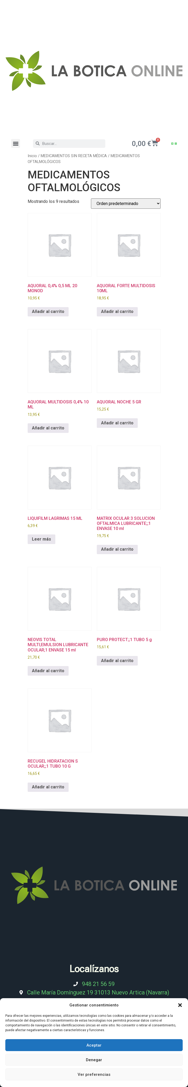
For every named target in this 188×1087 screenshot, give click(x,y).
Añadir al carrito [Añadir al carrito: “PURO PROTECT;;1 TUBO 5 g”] (117, 660)
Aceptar (94, 1045)
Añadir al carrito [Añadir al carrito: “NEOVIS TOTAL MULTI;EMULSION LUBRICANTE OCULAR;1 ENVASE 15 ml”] (48, 670)
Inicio (32, 155)
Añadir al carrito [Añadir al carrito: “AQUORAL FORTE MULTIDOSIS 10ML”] (117, 311)
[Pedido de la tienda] (126, 203)
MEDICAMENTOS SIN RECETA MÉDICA (74, 155)
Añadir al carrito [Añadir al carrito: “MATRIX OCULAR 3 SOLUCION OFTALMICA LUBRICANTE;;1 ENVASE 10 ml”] (117, 549)
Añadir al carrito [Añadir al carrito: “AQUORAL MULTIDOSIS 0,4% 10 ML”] (48, 427)
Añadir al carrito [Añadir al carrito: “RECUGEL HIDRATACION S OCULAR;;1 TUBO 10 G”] (48, 786)
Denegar (94, 1059)
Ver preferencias (94, 1074)
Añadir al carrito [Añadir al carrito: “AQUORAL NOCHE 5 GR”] (117, 422)
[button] (180, 1005)
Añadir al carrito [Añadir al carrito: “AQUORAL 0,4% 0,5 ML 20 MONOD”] (48, 311)
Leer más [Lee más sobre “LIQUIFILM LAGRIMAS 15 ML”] (41, 539)
